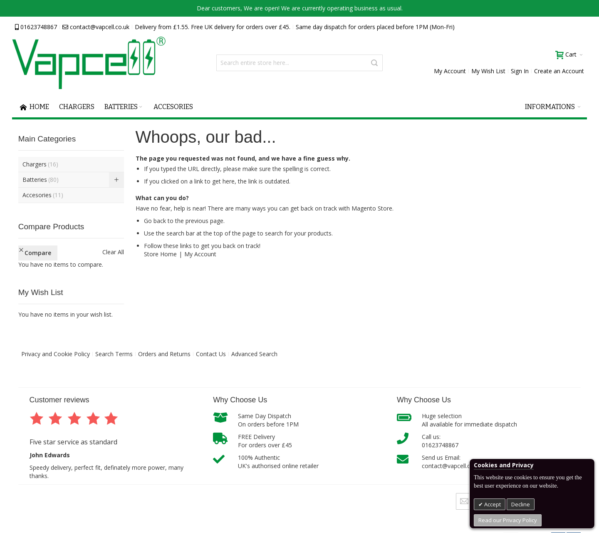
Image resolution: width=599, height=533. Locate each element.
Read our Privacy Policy (507, 520)
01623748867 (36, 27)
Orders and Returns (164, 354)
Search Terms (114, 354)
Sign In (520, 71)
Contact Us (211, 354)
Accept (492, 504)
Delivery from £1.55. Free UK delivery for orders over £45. (212, 27)
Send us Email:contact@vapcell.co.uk (451, 462)
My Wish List (488, 71)
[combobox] (299, 63)
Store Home (160, 254)
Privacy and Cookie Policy (55, 354)
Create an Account (559, 71)
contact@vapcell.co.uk (95, 27)
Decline (520, 504)
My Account (450, 71)
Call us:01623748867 (440, 441)
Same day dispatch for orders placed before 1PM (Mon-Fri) (375, 27)
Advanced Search (254, 354)
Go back (155, 221)
